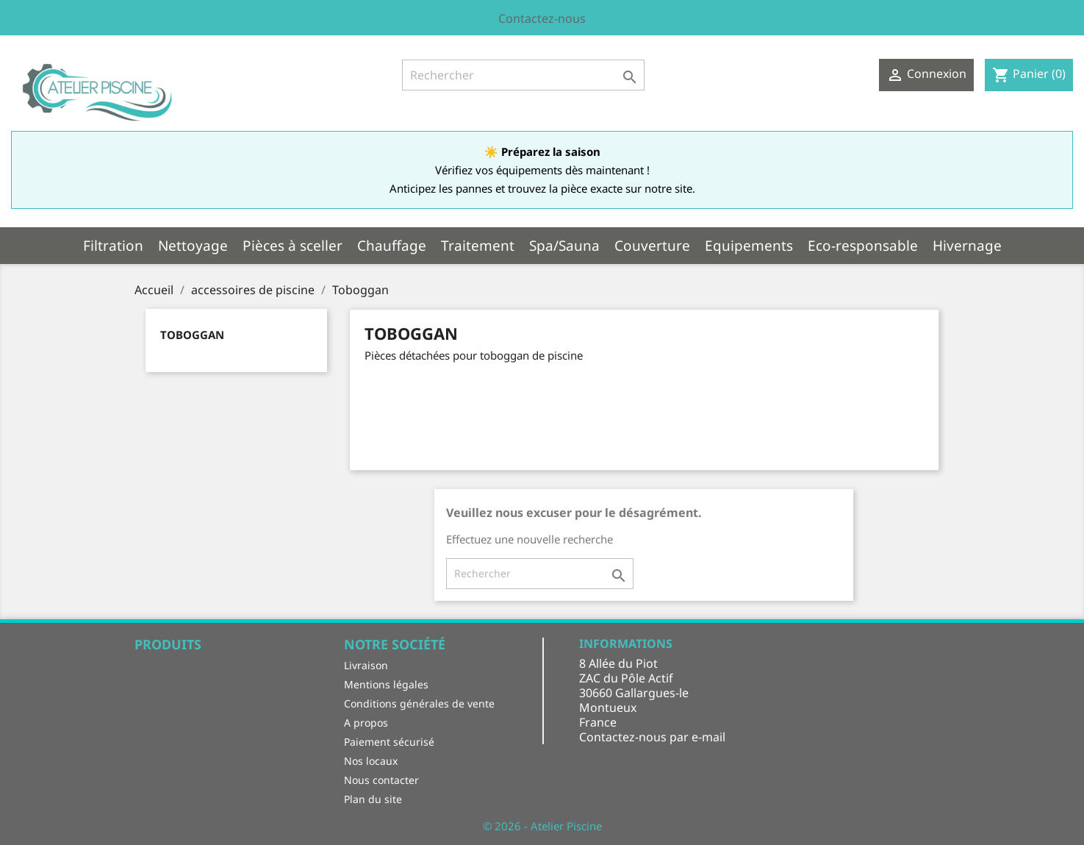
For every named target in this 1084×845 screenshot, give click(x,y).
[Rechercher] (523, 75)
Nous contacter (381, 780)
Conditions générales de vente (419, 703)
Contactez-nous (542, 18)
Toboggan (192, 334)
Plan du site (373, 799)
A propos (366, 723)
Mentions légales (386, 684)
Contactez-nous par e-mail (652, 737)
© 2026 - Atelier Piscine (542, 826)
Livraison (366, 665)
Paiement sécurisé (389, 742)
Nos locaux (371, 761)
